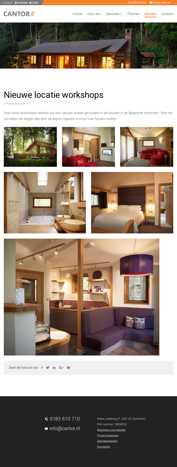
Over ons (94, 14)
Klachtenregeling (107, 441)
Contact (167, 14)
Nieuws (150, 14)
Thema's (133, 14)
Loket (35, 2)
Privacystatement (107, 435)
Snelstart (23, 2)
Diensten (112, 14)
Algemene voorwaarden (111, 430)
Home (77, 14)
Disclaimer (103, 446)
